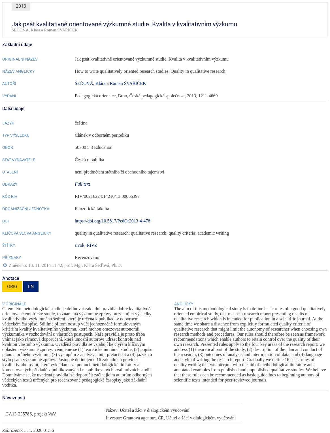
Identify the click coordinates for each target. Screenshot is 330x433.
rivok (79, 245)
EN (31, 286)
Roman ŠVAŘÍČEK (128, 83)
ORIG (12, 286)
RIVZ (92, 245)
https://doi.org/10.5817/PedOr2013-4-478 (112, 220)
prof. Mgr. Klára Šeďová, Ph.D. (93, 265)
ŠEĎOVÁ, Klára (90, 83)
